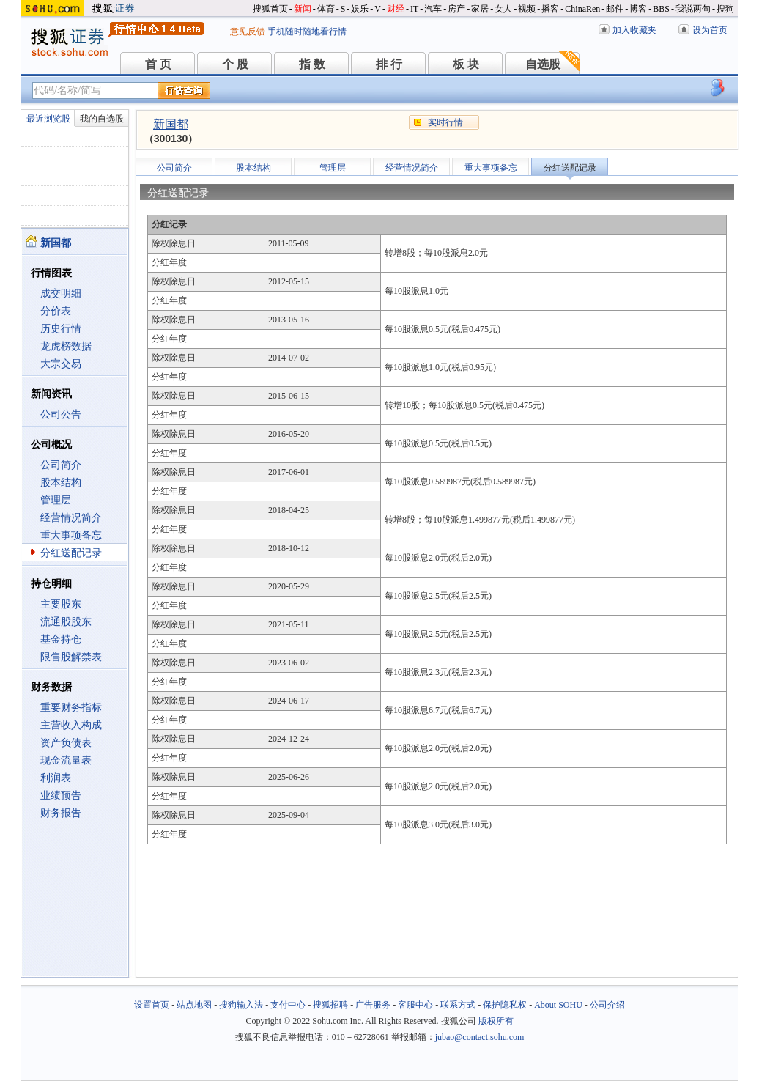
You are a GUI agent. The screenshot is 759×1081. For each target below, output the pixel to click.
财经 (395, 9)
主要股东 (60, 604)
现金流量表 (66, 760)
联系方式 (457, 1005)
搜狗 (725, 9)
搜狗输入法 (241, 1005)
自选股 (542, 64)
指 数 (312, 64)
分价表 (55, 311)
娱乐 (360, 9)
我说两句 (693, 9)
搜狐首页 (270, 9)
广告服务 (372, 1005)
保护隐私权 (505, 1005)
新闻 (302, 9)
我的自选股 (102, 119)
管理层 (55, 500)
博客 (638, 9)
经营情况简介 (71, 517)
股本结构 (60, 482)
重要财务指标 (71, 707)
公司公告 (60, 414)
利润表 (55, 777)
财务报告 (60, 813)
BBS (661, 9)
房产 (456, 9)
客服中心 (415, 1005)
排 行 (389, 64)
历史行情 (60, 328)
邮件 (614, 9)
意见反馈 (247, 31)
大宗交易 (60, 363)
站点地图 (194, 1005)
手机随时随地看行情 (307, 31)
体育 (326, 9)
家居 (480, 9)
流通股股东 (66, 621)
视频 (527, 9)
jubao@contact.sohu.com (480, 1037)
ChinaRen (582, 9)
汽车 (433, 9)
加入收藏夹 (634, 30)
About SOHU (558, 1005)
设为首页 (709, 30)
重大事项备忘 (71, 535)
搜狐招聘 (330, 1005)
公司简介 (60, 465)
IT (414, 9)
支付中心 (288, 1005)
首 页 (158, 64)
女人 (503, 9)
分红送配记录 (71, 552)
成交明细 (60, 293)
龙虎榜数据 (66, 346)
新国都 (170, 124)
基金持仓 (60, 639)
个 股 (235, 64)
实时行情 (445, 122)
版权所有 (496, 1021)
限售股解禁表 (71, 657)
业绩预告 (60, 795)
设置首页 (151, 1005)
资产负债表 (66, 742)
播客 (550, 9)
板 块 (466, 64)
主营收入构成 (71, 725)
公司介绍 (607, 1005)
